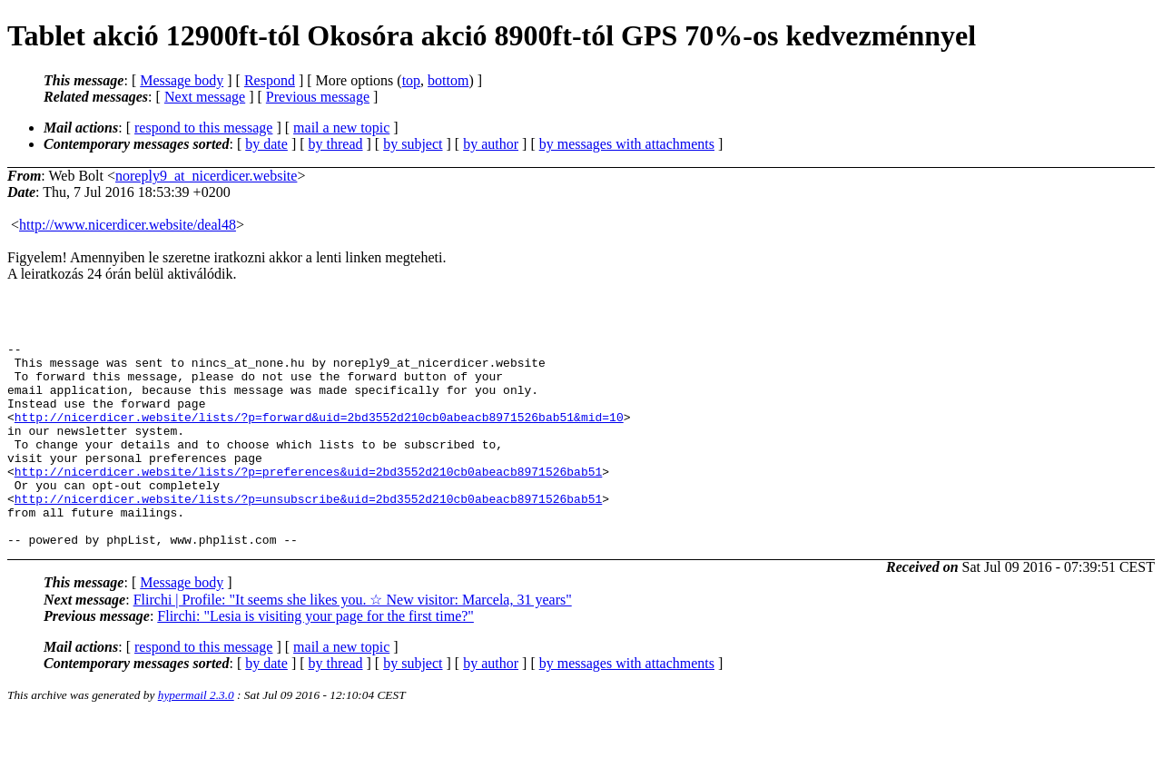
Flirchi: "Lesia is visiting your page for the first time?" (315, 656)
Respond (269, 80)
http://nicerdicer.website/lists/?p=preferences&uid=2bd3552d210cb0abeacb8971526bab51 (308, 498)
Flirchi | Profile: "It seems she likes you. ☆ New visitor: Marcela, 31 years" (352, 640)
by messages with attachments (626, 144)
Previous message (317, 96)
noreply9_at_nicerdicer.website (206, 175)
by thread (336, 144)
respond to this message (203, 127)
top (411, 80)
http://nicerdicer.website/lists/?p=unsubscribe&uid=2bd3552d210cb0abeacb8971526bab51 (308, 531)
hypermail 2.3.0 (196, 736)
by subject (412, 144)
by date (266, 144)
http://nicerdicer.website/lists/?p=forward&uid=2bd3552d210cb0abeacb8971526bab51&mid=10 (319, 433)
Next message (204, 96)
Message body (181, 80)
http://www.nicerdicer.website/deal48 (127, 224)
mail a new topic (341, 127)
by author (490, 144)
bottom (448, 80)
